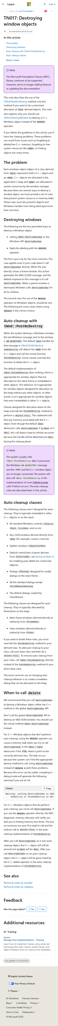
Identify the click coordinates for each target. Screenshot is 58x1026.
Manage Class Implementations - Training (24, 940)
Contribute (21, 1002)
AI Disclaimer (12, 998)
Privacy (33, 1002)
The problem (12, 43)
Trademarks (27, 1012)
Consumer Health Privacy (18, 1007)
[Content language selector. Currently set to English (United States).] (20, 976)
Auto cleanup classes (16, 55)
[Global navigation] (3, 4)
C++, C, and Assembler (22, 11)
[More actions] (51, 11)
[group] (29, 795)
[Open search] (45, 4)
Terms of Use (12, 1012)
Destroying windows (15, 47)
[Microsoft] (29, 4)
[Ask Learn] (46, 11)
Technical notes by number (18, 882)
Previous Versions (30, 998)
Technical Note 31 (44, 556)
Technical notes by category (18, 886)
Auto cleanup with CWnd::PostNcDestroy (25, 51)
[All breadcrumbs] (6, 11)
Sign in (52, 4)
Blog (8, 1002)
